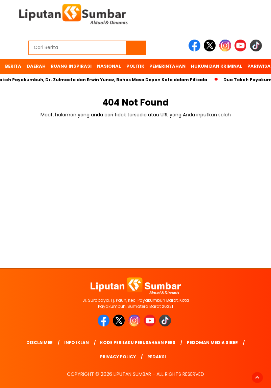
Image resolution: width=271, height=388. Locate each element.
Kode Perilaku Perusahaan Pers (137, 342)
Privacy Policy (118, 357)
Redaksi (156, 357)
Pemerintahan (167, 66)
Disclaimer (39, 342)
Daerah (36, 66)
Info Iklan (76, 342)
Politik (135, 66)
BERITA (13, 66)
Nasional (109, 66)
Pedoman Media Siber (212, 342)
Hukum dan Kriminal (216, 66)
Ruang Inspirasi (71, 66)
